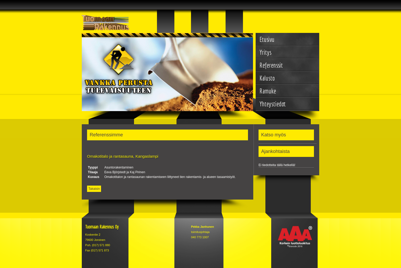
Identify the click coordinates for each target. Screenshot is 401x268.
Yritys (265, 52)
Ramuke (268, 91)
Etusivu (267, 39)
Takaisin (94, 189)
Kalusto (267, 78)
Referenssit (271, 65)
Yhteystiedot (273, 104)
